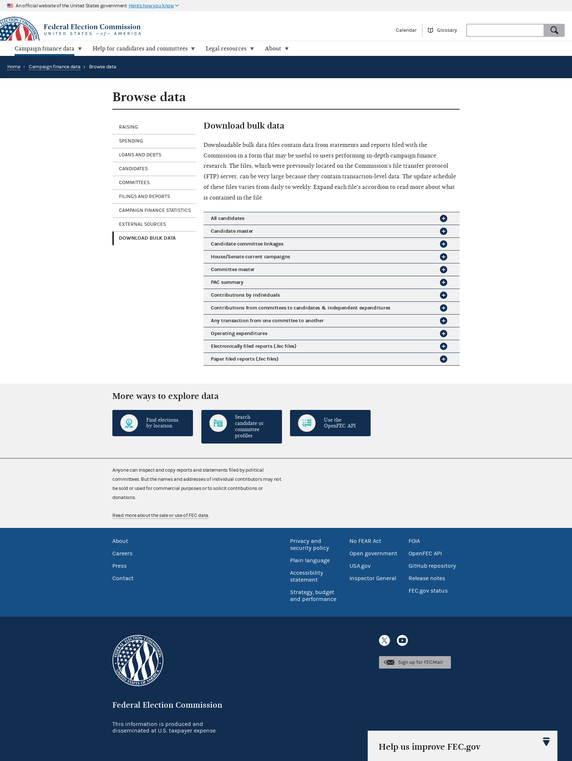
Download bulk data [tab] (147, 238)
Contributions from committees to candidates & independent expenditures (300, 308)
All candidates (227, 218)
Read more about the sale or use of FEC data (160, 515)
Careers (122, 553)
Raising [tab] (128, 127)
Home (13, 67)
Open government (373, 553)
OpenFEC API (425, 553)
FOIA (414, 541)
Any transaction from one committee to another (267, 320)
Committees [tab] (134, 183)
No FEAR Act (365, 541)
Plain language (310, 560)
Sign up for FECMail (420, 662)
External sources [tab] (142, 224)
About (120, 541)
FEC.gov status (428, 590)
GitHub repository (432, 566)
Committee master (233, 269)
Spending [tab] (131, 141)
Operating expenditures (239, 333)
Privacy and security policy (309, 544)
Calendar (406, 30)
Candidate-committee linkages (247, 244)
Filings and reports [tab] (144, 196)
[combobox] (505, 30)
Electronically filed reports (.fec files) (254, 346)
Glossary (447, 30)
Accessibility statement (306, 576)
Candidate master (232, 231)
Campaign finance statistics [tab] (155, 210)
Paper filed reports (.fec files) (244, 359)
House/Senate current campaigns (250, 257)
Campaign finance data (55, 67)
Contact (123, 578)
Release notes (427, 578)
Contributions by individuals (245, 295)
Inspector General (372, 578)
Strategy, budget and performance (313, 595)
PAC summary (227, 282)
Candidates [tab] (133, 169)
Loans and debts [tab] (140, 155)
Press (119, 566)
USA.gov (360, 566)
